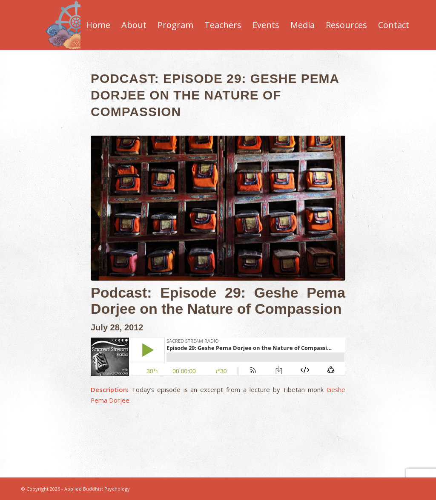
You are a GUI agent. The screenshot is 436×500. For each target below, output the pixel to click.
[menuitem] (98, 25)
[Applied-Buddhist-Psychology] (76, 25)
